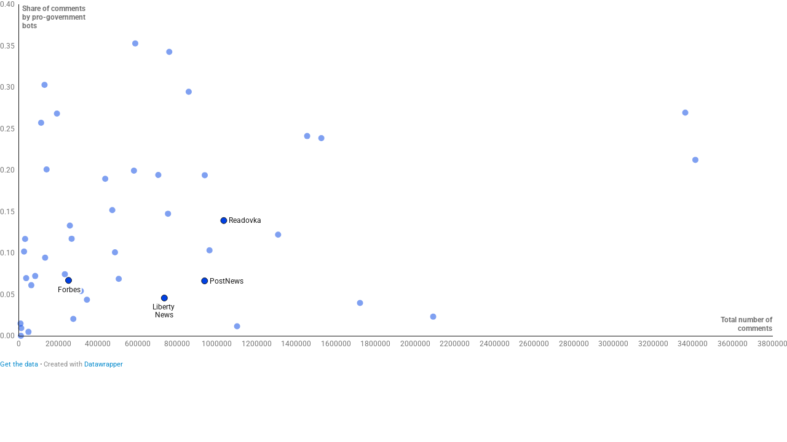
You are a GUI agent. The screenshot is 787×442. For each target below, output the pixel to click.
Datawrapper (103, 364)
